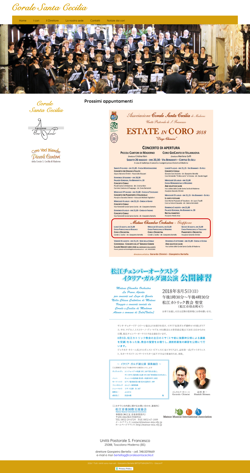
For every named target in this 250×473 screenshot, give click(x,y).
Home (22, 20)
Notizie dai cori (116, 20)
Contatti (95, 20)
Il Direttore (52, 20)
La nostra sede (75, 20)
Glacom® (158, 463)
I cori (36, 20)
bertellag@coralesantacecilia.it (133, 455)
